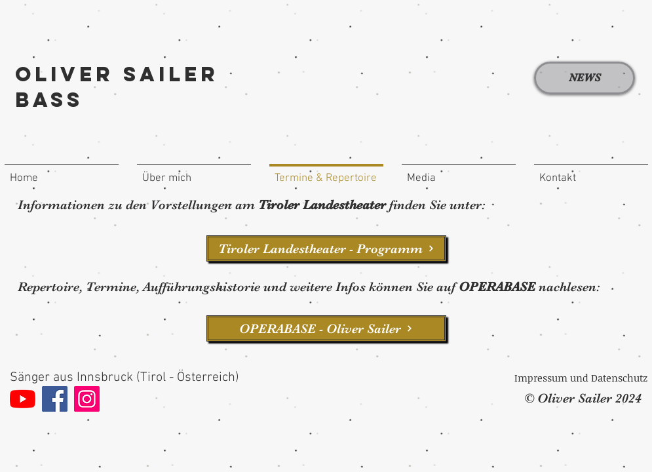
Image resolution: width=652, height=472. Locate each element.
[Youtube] (22, 399)
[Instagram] (87, 399)
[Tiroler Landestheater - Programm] (326, 248)
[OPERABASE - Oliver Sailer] (326, 328)
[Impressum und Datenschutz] (580, 377)
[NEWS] (584, 78)
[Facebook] (54, 399)
